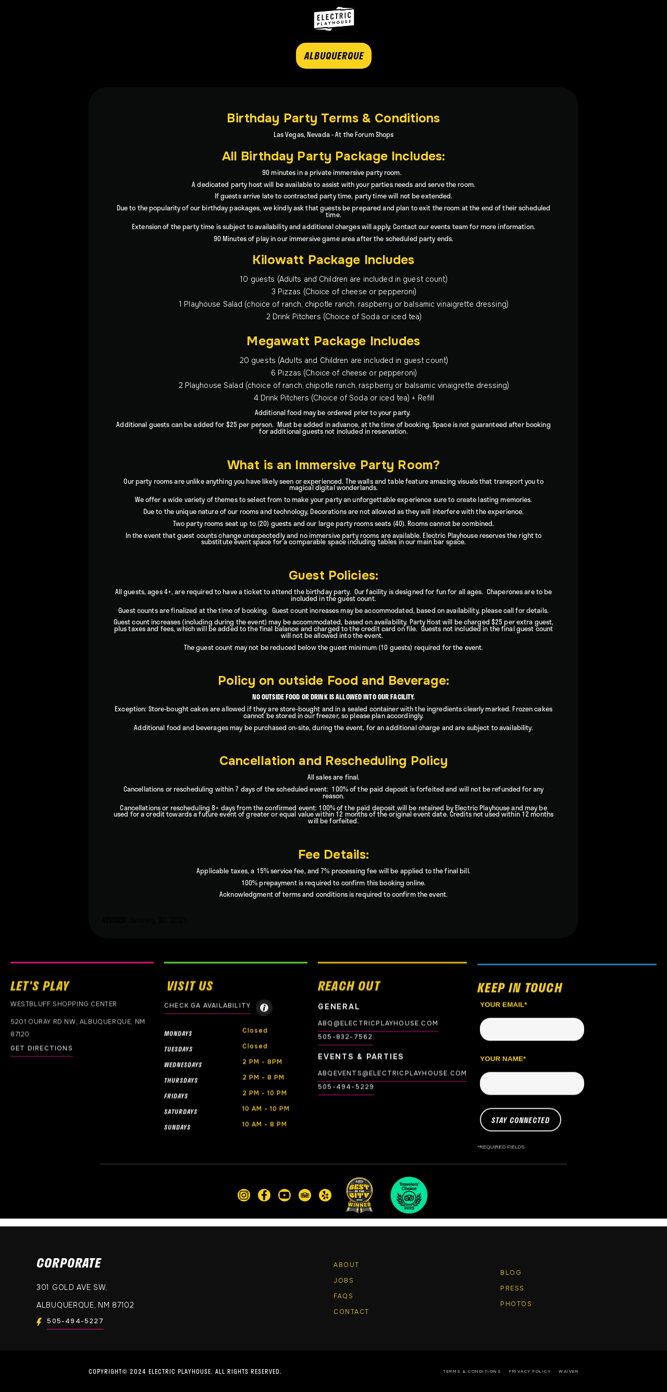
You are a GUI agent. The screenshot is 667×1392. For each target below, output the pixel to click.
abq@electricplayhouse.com (378, 1023)
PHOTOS (516, 1304)
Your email (503, 1014)
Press (512, 1288)
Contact (351, 1312)
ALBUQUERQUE (334, 55)
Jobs (344, 1280)
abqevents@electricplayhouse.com (392, 1073)
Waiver (568, 1371)
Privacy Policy (530, 1371)
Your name (503, 1068)
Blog (511, 1273)
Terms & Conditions (472, 1371)
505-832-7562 (345, 1037)
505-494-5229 (346, 1087)
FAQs (343, 1296)
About (347, 1265)
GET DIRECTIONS (41, 1048)
